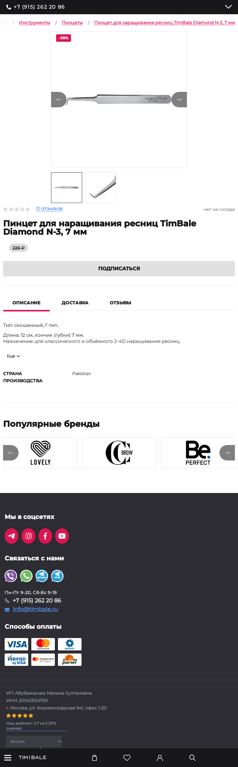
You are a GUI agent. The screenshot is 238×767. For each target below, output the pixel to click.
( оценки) (31, 726)
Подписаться (119, 269)
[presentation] (11, 453)
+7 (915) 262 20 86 (39, 7)
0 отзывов (49, 209)
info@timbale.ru (35, 609)
